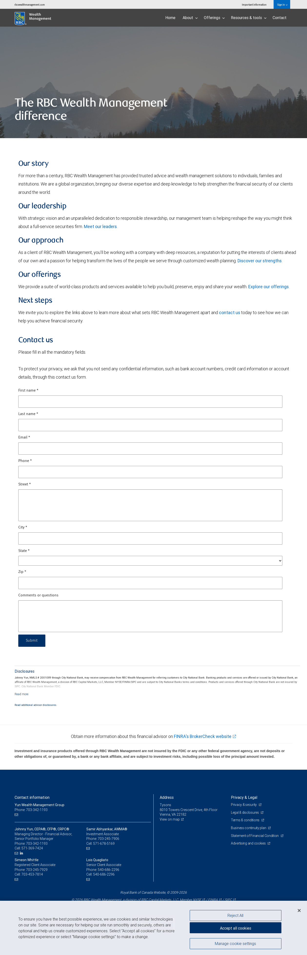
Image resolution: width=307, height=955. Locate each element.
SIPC (228, 900)
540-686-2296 (108, 869)
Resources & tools (249, 17)
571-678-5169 (104, 843)
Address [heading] (167, 797)
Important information (254, 4)
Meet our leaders (100, 226)
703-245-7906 (108, 838)
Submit (32, 641)
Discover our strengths (260, 260)
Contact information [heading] (32, 797)
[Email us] (17, 814)
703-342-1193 (37, 843)
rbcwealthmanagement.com (29, 4)
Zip (22, 572)
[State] (150, 561)
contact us (229, 312)
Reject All (235, 915)
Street (24, 484)
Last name (28, 414)
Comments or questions (38, 595)
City (22, 527)
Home (170, 17)
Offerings (214, 17)
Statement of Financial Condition (255, 836)
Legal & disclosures (245, 812)
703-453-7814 (32, 874)
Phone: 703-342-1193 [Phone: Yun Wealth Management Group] (31, 810)
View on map (170, 819)
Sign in (282, 4)
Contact (280, 17)
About (190, 17)
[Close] (299, 910)
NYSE (197, 900)
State (24, 551)
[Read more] (22, 694)
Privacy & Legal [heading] (244, 797)
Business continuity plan (249, 828)
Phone (25, 461)
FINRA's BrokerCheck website (202, 736)
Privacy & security (244, 804)
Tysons (165, 805)
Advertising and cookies (248, 843)
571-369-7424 (32, 848)
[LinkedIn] (22, 853)
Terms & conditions (245, 820)
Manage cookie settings (235, 943)
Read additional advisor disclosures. (36, 705)
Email (24, 437)
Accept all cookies (235, 928)
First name (28, 391)
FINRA (213, 900)
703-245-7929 (37, 869)
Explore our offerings (268, 286)
